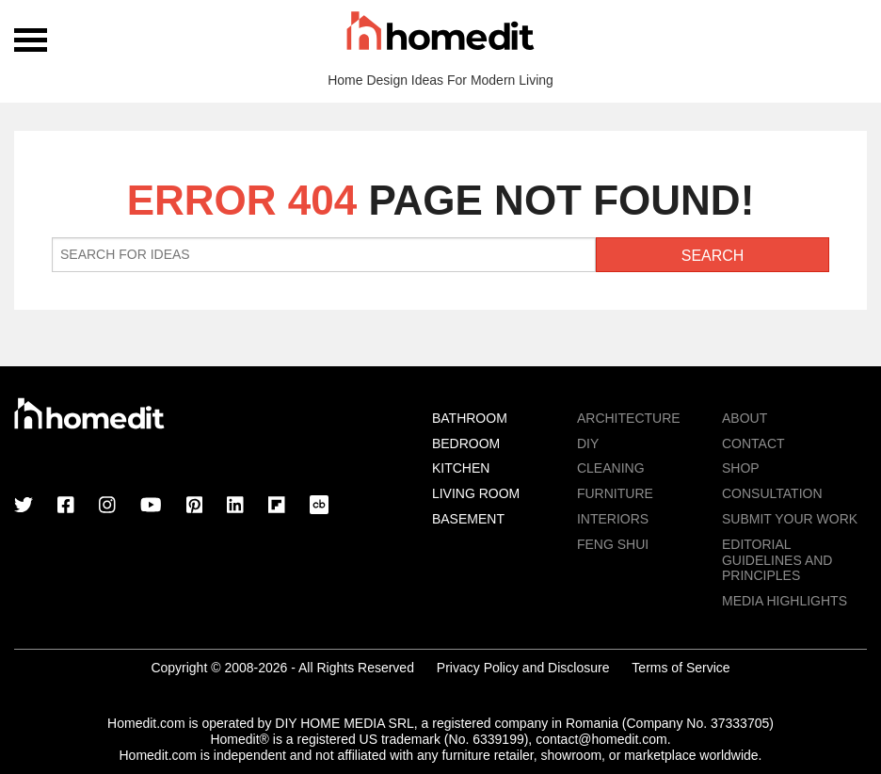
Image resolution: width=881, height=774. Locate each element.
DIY (588, 443)
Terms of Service (680, 667)
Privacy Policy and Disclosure (523, 667)
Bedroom (466, 443)
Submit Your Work (789, 518)
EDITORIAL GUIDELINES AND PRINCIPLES (777, 560)
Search (713, 256)
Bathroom (469, 418)
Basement (468, 518)
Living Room (476, 493)
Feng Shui (613, 544)
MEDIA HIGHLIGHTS (784, 600)
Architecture (629, 418)
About (744, 418)
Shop (741, 468)
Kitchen (460, 468)
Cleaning (611, 468)
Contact (753, 443)
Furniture (615, 493)
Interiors (613, 518)
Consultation (772, 493)
